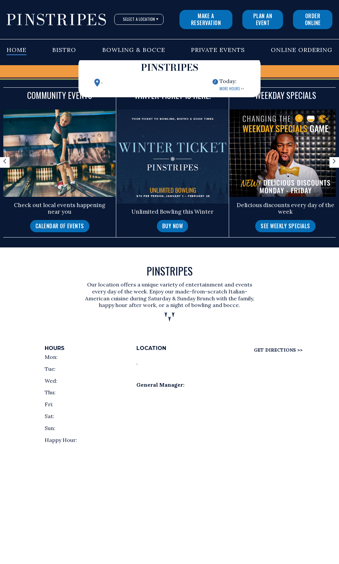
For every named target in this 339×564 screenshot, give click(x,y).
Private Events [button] (218, 50)
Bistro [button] (64, 50)
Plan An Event (262, 19)
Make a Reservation (206, 19)
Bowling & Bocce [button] (133, 50)
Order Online (313, 19)
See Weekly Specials (285, 226)
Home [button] (16, 50)
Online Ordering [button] (301, 50)
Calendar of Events (59, 226)
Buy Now (172, 226)
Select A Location (141, 19)
